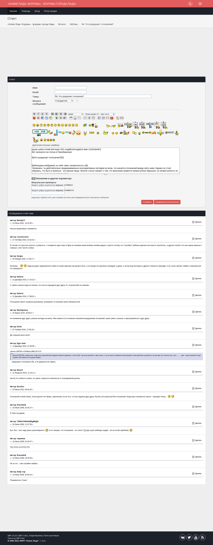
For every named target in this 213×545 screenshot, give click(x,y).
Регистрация (50, 11)
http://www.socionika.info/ (20, 447)
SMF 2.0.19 (12, 536)
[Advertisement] (106, 52)
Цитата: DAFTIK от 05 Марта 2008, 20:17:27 (26, 351)
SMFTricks (20, 538)
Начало (13, 11)
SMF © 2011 (23, 536)
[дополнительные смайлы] (46, 145)
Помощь (26, 11)
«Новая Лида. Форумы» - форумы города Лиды (42, 3)
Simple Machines (36, 536)
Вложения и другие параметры (54, 178)
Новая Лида (32, 541)
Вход (37, 11)
